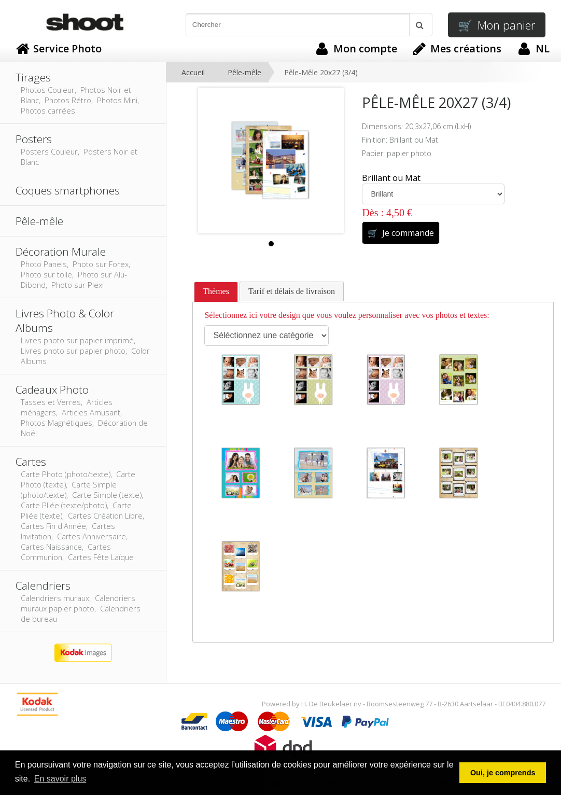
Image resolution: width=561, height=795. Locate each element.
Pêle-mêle (244, 72)
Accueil (193, 72)
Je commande (400, 233)
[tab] (216, 292)
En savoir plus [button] (60, 778)
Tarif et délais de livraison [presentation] (291, 291)
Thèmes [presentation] (216, 291)
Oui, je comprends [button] (503, 773)
